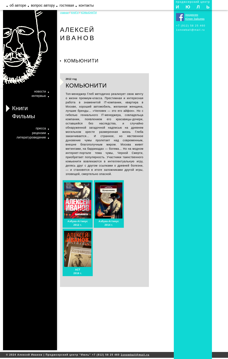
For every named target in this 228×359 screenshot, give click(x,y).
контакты (86, 5)
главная (64, 12)
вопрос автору (43, 5)
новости (40, 91)
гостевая (66, 5)
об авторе (18, 5)
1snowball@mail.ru (190, 29)
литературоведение (31, 137)
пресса (41, 128)
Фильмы (23, 116)
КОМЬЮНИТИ (89, 12)
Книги (20, 108)
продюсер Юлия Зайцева (195, 16)
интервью (39, 96)
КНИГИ (75, 12)
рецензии (39, 133)
